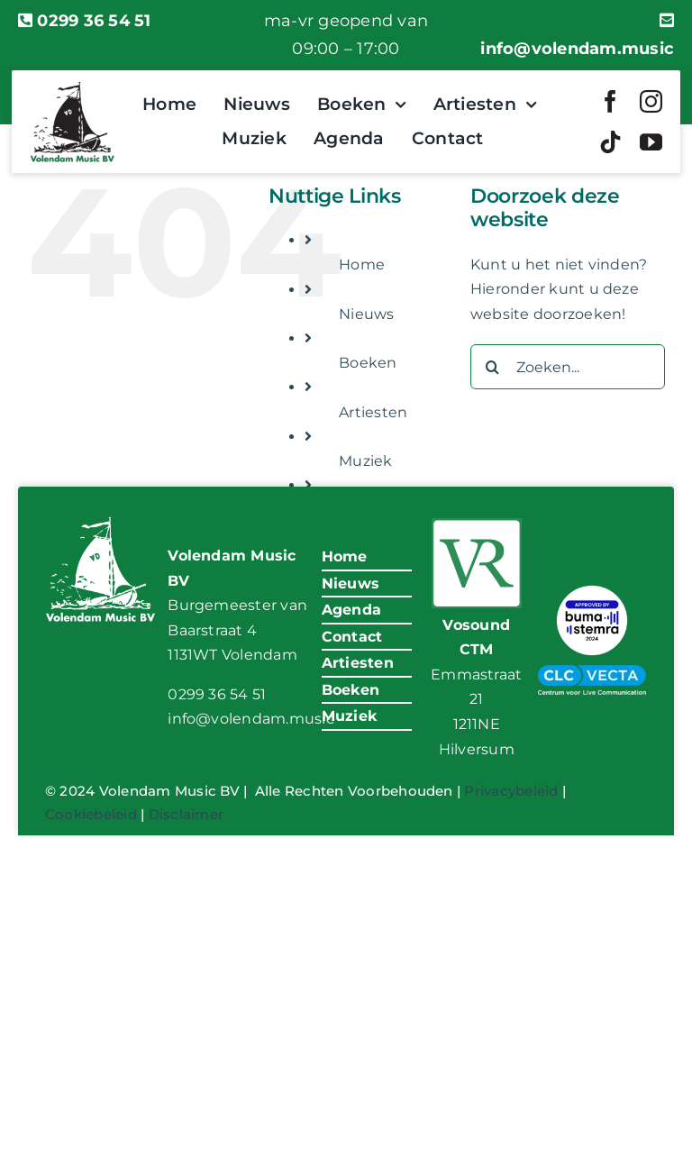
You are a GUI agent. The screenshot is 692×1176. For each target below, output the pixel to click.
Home (362, 264)
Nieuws (366, 314)
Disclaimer (186, 814)
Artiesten (373, 412)
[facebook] (610, 101)
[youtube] (651, 142)
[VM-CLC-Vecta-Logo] (592, 671)
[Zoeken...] (567, 366)
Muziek (365, 460)
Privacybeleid (511, 790)
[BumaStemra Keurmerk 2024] (592, 587)
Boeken (367, 362)
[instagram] (651, 101)
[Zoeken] (492, 366)
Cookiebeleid (91, 814)
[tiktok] (610, 142)
